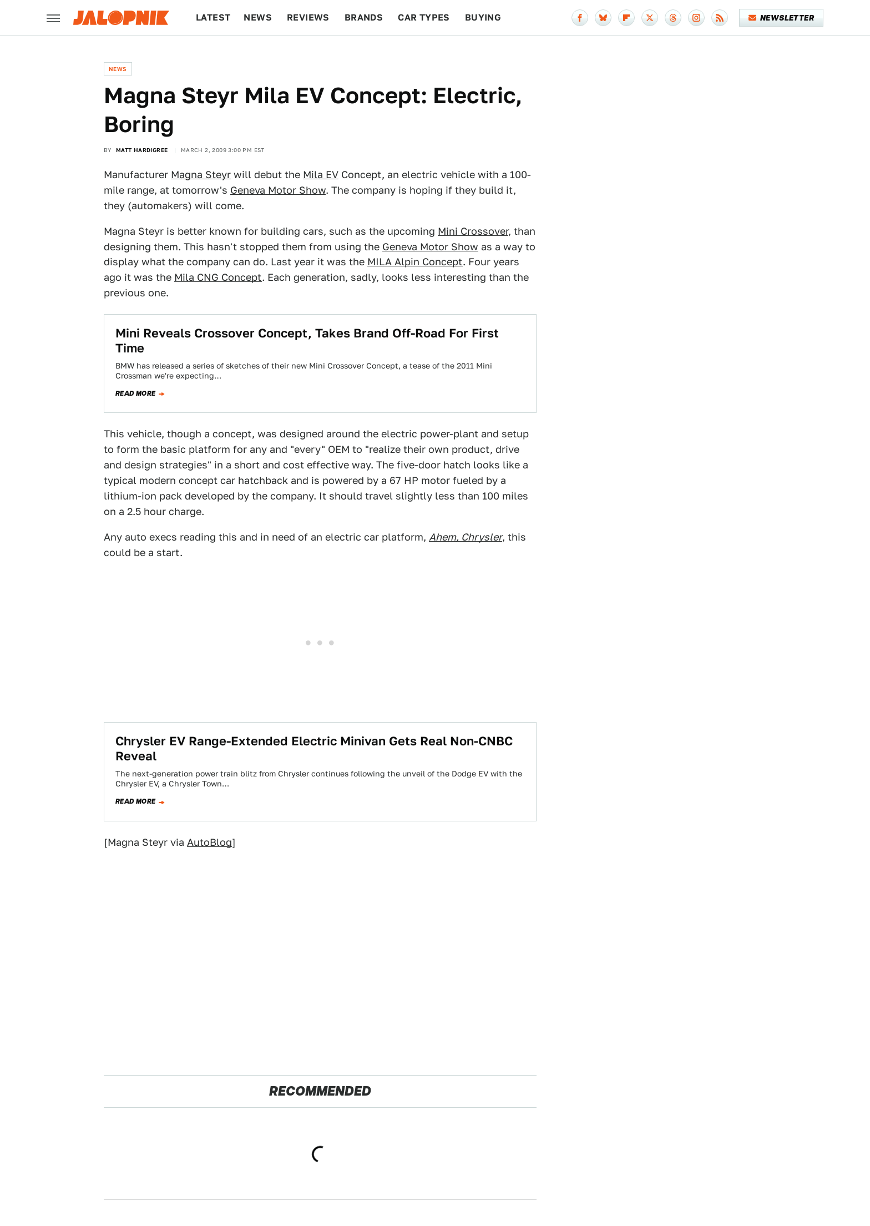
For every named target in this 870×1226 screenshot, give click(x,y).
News (258, 17)
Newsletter (781, 17)
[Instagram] (696, 17)
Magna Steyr (201, 174)
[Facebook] (579, 17)
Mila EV (320, 174)
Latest (213, 17)
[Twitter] (649, 17)
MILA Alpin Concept (415, 262)
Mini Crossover (473, 231)
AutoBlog (209, 842)
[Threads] (673, 17)
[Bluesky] (603, 17)
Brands (364, 17)
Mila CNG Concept (218, 277)
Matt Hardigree (142, 150)
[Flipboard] (626, 17)
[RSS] (719, 17)
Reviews (308, 17)
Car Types (424, 17)
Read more (135, 393)
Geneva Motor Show (278, 190)
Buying (483, 17)
